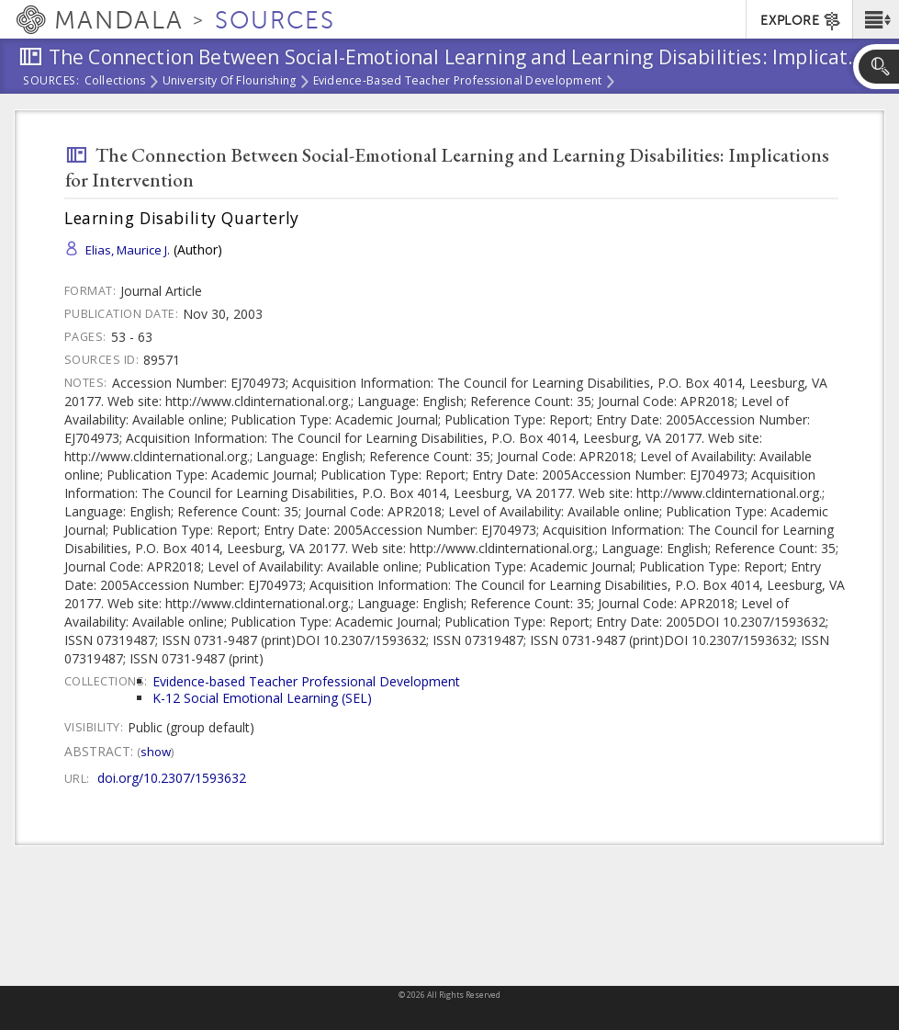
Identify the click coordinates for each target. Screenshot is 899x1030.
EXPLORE (801, 21)
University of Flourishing (230, 81)
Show (155, 751)
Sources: (51, 81)
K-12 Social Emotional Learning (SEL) (262, 698)
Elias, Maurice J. (127, 250)
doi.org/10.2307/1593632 (171, 778)
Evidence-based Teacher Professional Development (457, 81)
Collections (115, 81)
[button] (875, 19)
